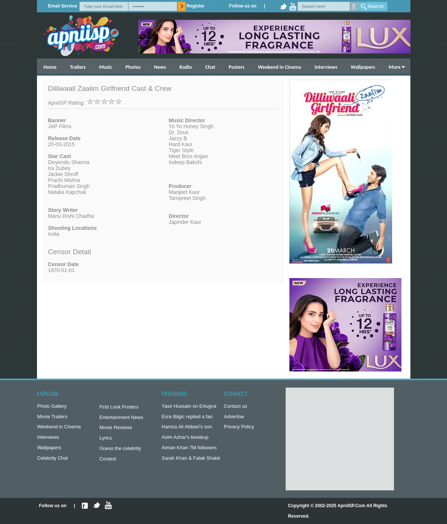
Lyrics (105, 441)
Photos (132, 67)
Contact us (235, 407)
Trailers (78, 67)
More (395, 67)
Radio (186, 67)
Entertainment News (121, 419)
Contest (107, 463)
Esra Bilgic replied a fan (187, 418)
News (160, 67)
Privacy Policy (239, 429)
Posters (236, 67)
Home (50, 67)
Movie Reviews (115, 429)
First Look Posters (119, 407)
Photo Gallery (52, 407)
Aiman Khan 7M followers (189, 451)
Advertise (234, 418)
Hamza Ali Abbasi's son (187, 429)
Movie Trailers (52, 418)
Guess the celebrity (120, 452)
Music (105, 67)
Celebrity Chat (52, 462)
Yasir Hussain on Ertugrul (189, 407)
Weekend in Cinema (279, 67)
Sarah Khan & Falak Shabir (191, 462)
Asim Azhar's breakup (185, 440)
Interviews (325, 67)
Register (196, 6)
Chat (210, 67)
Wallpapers (363, 67)
